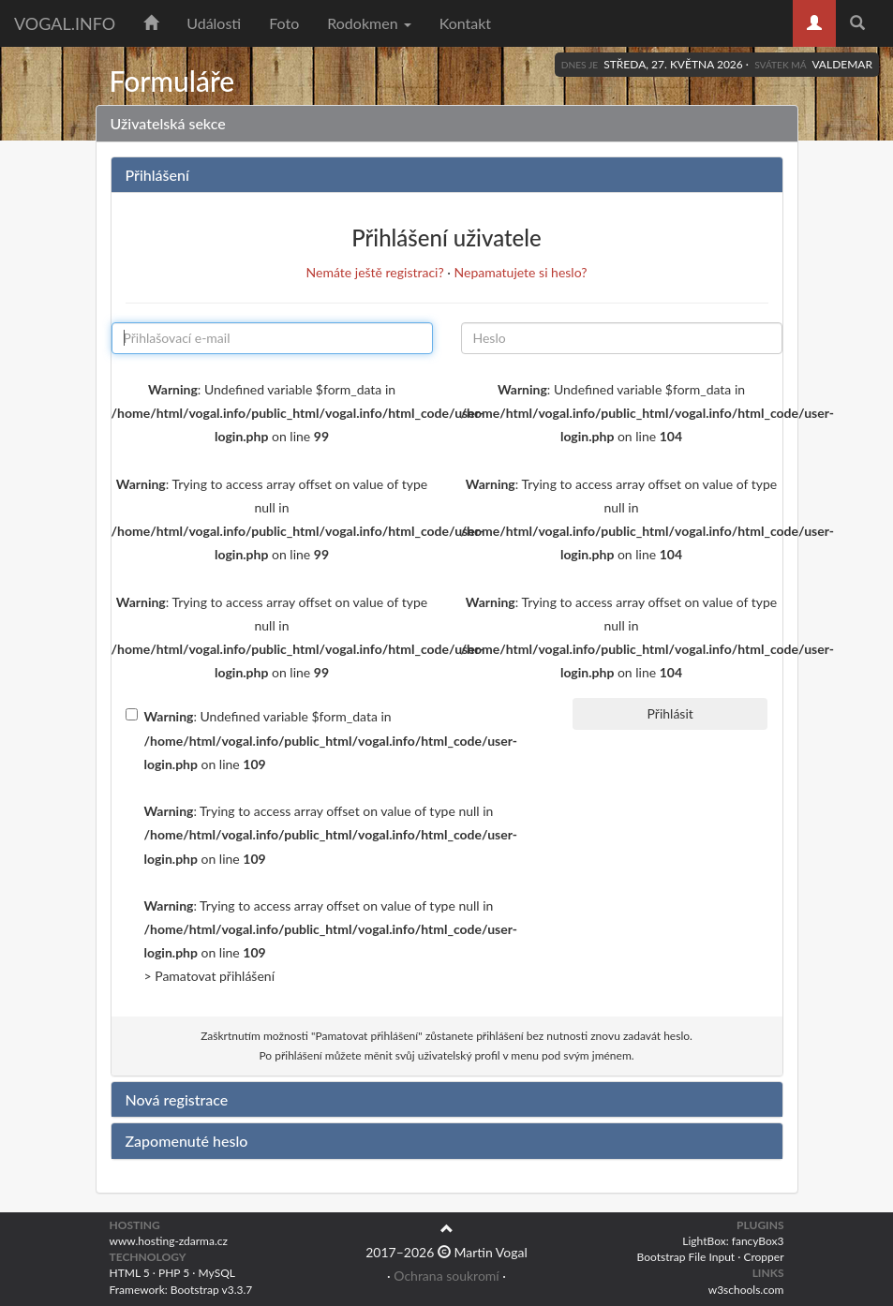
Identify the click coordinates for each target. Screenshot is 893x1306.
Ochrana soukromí (446, 1276)
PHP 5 (173, 1273)
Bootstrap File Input (686, 1257)
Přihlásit (670, 713)
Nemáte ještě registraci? (375, 272)
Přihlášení (157, 175)
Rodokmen (368, 23)
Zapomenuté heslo (187, 1141)
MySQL (217, 1273)
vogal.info (64, 23)
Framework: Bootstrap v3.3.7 (181, 1290)
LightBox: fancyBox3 (732, 1241)
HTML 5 (130, 1273)
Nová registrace (177, 1099)
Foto (284, 23)
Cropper (763, 1257)
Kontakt (465, 23)
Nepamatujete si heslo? (521, 272)
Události (213, 23)
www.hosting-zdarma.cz (169, 1241)
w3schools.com (746, 1290)
